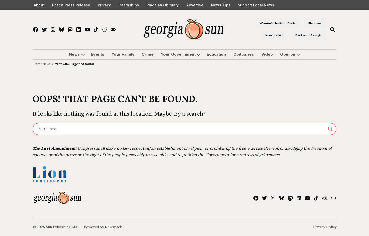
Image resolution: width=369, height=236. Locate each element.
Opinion (287, 54)
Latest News (42, 64)
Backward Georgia (308, 35)
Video (267, 54)
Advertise (194, 5)
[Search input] (182, 129)
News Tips (220, 5)
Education (216, 54)
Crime (148, 54)
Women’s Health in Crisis (278, 23)
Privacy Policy (324, 227)
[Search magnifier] (330, 129)
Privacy (104, 5)
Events (97, 54)
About (39, 5)
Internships (129, 5)
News (74, 54)
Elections (315, 23)
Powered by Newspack (103, 227)
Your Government (178, 54)
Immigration (274, 35)
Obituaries (243, 54)
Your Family (123, 54)
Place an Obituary (163, 5)
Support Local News (256, 5)
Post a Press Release (71, 5)
